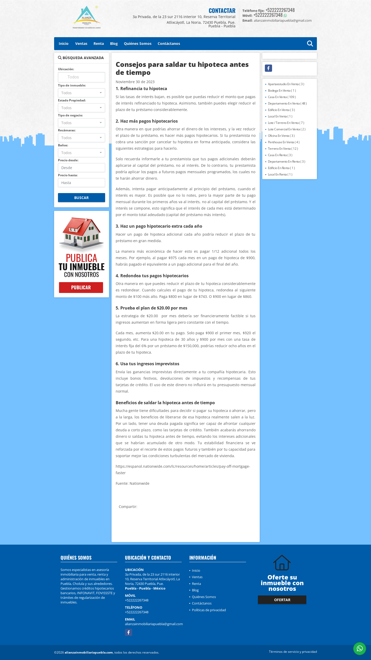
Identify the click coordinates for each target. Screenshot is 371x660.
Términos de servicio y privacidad (293, 651)
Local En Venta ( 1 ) (280, 116)
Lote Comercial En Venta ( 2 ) (287, 129)
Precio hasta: (68, 175)
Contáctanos (169, 43)
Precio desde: (68, 160)
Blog (114, 43)
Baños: (63, 145)
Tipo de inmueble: (72, 85)
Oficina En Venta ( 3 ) (281, 135)
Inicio (64, 43)
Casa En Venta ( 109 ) (282, 97)
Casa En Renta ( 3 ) (280, 155)
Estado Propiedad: (72, 100)
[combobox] (81, 92)
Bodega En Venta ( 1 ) (282, 90)
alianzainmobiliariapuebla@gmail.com (154, 624)
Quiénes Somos (137, 43)
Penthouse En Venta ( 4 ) (284, 142)
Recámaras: (66, 130)
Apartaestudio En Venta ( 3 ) (286, 84)
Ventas (81, 43)
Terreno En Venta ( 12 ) (283, 148)
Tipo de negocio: (70, 115)
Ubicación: (66, 69)
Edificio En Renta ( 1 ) (281, 168)
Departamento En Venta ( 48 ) (287, 103)
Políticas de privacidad (209, 610)
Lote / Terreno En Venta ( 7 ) (286, 123)
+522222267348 (280, 9)
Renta (99, 43)
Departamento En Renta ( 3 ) (286, 161)
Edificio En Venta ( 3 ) (281, 110)
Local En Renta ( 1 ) (280, 174)
